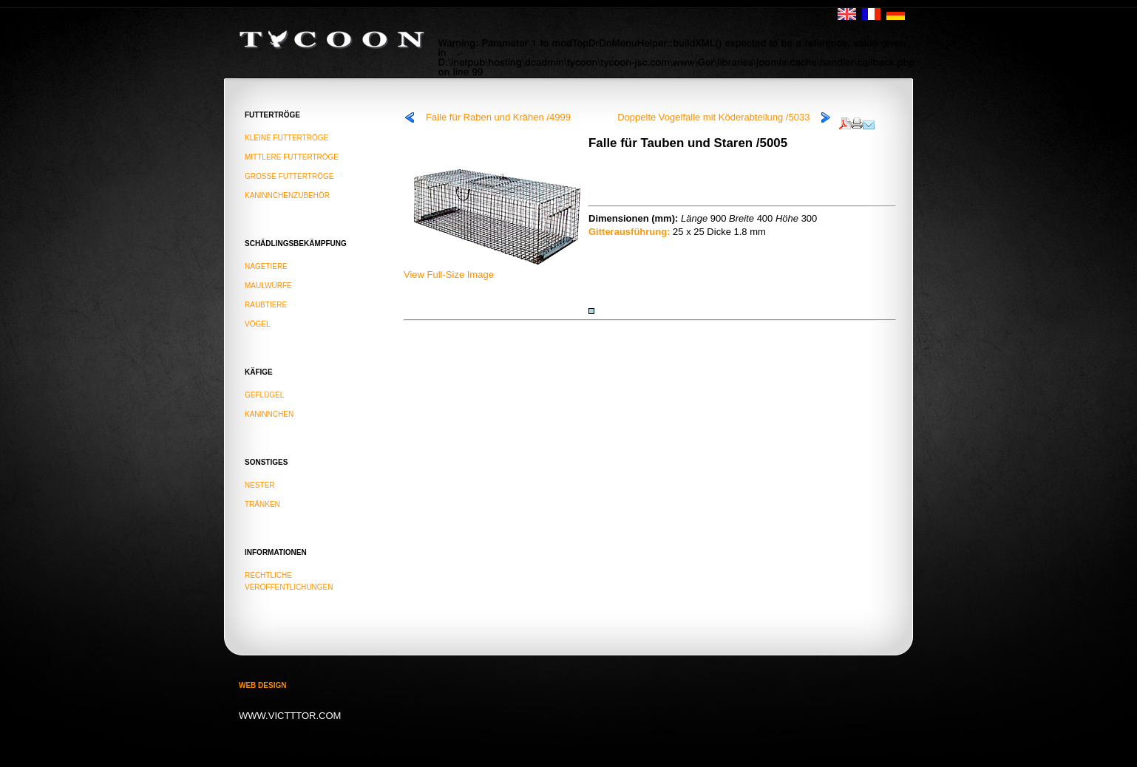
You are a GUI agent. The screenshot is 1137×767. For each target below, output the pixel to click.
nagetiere (266, 266)
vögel (257, 324)
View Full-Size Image (496, 269)
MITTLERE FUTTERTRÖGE (292, 157)
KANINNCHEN (269, 414)
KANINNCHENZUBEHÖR (287, 195)
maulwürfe (268, 286)
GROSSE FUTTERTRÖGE (289, 176)
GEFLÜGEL (264, 395)
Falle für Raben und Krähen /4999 (498, 117)
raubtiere (266, 305)
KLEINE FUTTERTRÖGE (286, 138)
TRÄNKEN (262, 504)
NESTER (260, 485)
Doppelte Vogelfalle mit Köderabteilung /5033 (713, 117)
